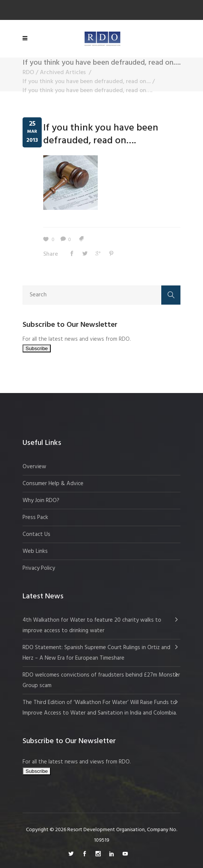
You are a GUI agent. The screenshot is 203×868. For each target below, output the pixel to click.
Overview (34, 466)
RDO (28, 72)
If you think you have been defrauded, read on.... (87, 81)
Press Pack (35, 517)
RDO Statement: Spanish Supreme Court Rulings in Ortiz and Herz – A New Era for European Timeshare (96, 653)
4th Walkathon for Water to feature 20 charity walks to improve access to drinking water (92, 625)
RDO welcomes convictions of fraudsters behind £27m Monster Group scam (101, 680)
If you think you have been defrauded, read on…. (100, 134)
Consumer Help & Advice (53, 483)
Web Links (35, 551)
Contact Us (36, 534)
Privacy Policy (39, 568)
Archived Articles (63, 72)
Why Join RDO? (41, 500)
